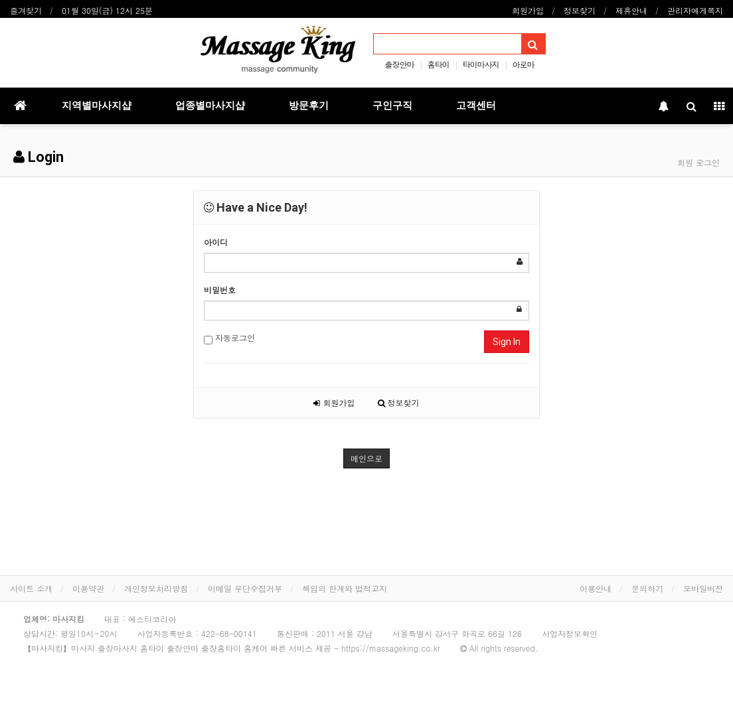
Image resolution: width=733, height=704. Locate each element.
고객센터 (476, 105)
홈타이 (438, 64)
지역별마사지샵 (96, 105)
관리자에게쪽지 (695, 10)
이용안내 (595, 588)
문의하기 (647, 588)
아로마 (523, 64)
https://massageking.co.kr (390, 648)
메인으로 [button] (366, 458)
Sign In (507, 341)
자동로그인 (229, 338)
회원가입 (528, 10)
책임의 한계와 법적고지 (344, 588)
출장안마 (399, 64)
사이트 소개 (31, 588)
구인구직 (392, 105)
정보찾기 (580, 10)
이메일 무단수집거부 (245, 588)
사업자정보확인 (570, 633)
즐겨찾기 (26, 10)
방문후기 (309, 105)
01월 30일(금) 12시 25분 (107, 10)
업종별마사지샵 (210, 105)
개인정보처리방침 (156, 588)
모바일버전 (703, 588)
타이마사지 (481, 64)
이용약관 (88, 588)
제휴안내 (631, 10)
